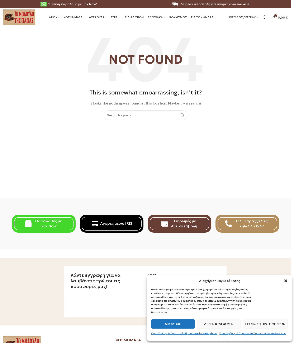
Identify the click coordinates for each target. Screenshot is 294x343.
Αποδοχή (173, 324)
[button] (286, 281)
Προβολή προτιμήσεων (265, 324)
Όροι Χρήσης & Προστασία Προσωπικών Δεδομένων (184, 333)
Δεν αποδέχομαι (218, 324)
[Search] (265, 21)
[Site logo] (21, 21)
